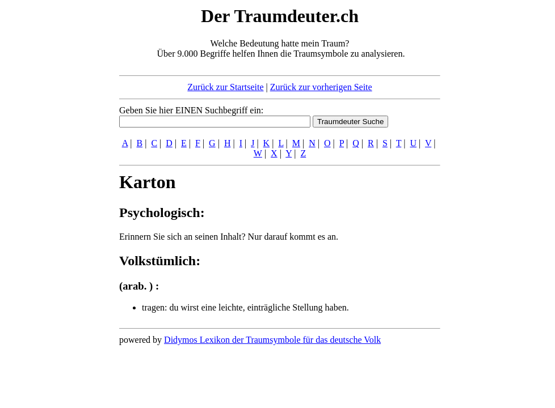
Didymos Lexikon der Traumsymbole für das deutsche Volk (272, 340)
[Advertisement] (50, 175)
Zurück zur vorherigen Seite (321, 87)
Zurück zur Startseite (225, 87)
